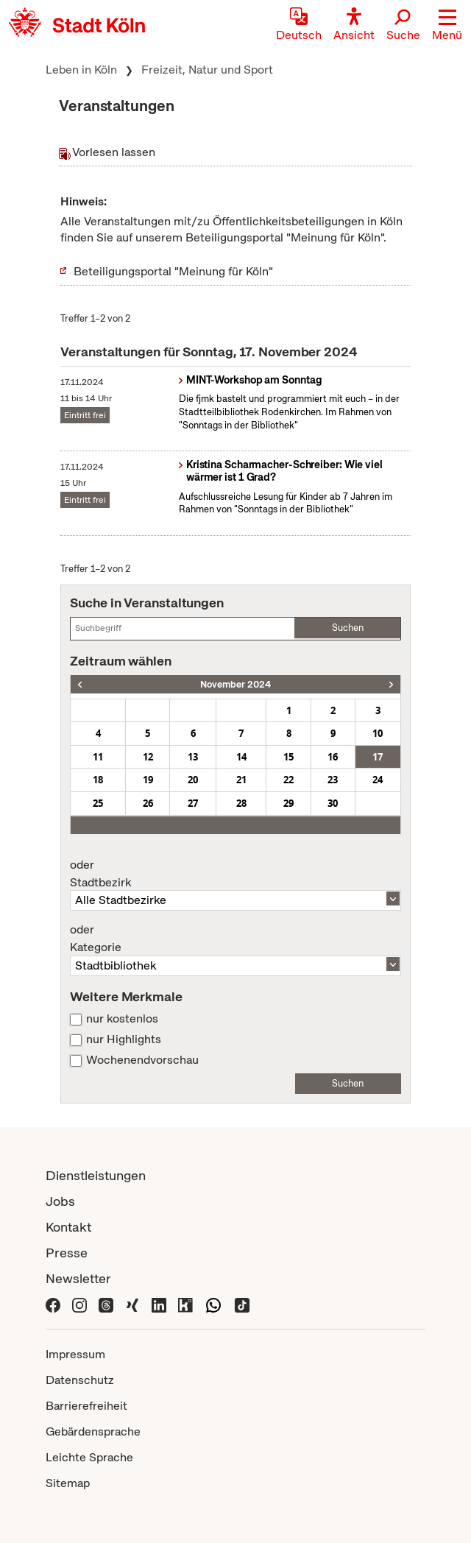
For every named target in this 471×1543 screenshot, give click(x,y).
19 (148, 779)
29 (288, 803)
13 (193, 756)
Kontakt (68, 1226)
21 (241, 779)
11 (98, 756)
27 (193, 803)
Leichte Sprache (89, 1457)
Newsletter (78, 1278)
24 (377, 779)
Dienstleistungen (96, 1175)
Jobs (60, 1201)
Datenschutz (80, 1380)
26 (148, 803)
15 (288, 756)
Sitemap (68, 1483)
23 (332, 779)
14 (241, 756)
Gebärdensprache (93, 1431)
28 (241, 803)
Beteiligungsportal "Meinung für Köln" (173, 271)
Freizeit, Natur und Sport (207, 69)
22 (288, 779)
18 (98, 779)
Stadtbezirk (235, 874)
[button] (447, 25)
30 (332, 803)
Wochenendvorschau (142, 1060)
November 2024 (235, 684)
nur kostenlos (122, 1019)
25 (98, 803)
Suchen (348, 627)
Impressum (75, 1354)
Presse (67, 1252)
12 (148, 756)
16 (332, 756)
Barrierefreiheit (86, 1405)
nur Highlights (123, 1039)
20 (193, 779)
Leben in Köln (81, 69)
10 (377, 733)
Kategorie (235, 938)
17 (377, 756)
